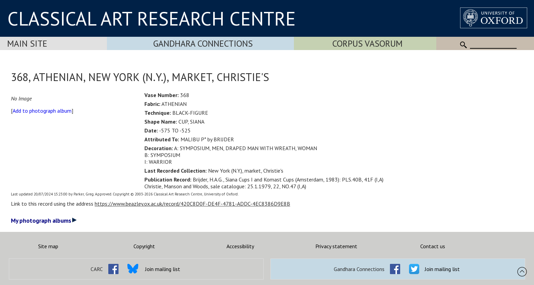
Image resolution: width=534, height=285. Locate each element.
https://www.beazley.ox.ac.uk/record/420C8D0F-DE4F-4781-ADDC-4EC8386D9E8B (192, 203)
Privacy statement (336, 246)
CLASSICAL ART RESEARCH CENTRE (151, 18)
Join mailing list (162, 269)
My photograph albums (44, 220)
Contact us (432, 246)
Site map (48, 246)
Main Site (27, 43)
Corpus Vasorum (367, 43)
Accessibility (240, 246)
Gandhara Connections (203, 43)
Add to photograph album (42, 110)
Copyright (144, 246)
